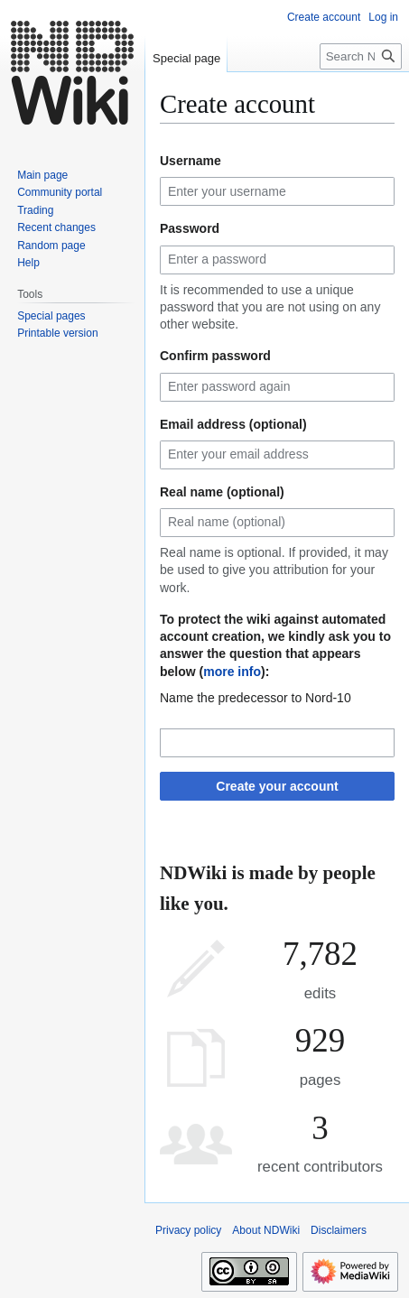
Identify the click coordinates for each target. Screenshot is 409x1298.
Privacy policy (188, 1230)
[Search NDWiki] (361, 56)
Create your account (277, 786)
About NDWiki (266, 1230)
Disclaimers (339, 1230)
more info (232, 671)
